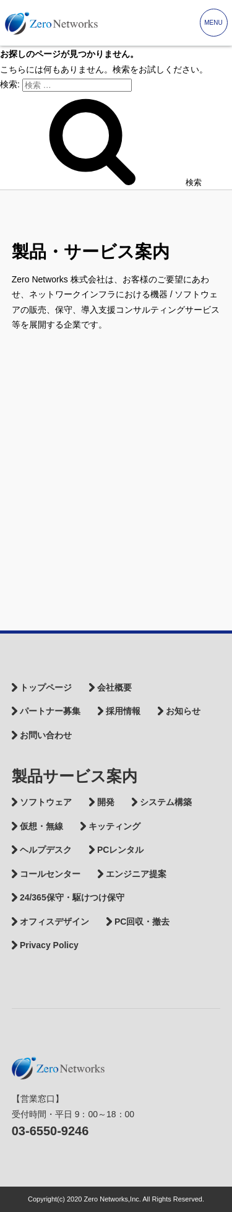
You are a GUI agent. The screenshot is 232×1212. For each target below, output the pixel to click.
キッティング (114, 826)
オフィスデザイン (54, 921)
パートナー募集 (50, 711)
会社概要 (114, 687)
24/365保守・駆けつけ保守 (72, 897)
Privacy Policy (49, 945)
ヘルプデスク (46, 850)
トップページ (46, 687)
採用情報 (123, 711)
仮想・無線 (41, 826)
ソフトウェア (46, 802)
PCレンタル (120, 850)
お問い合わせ (46, 735)
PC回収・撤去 (142, 921)
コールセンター (50, 874)
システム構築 (166, 802)
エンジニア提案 (136, 874)
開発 (105, 802)
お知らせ (183, 711)
